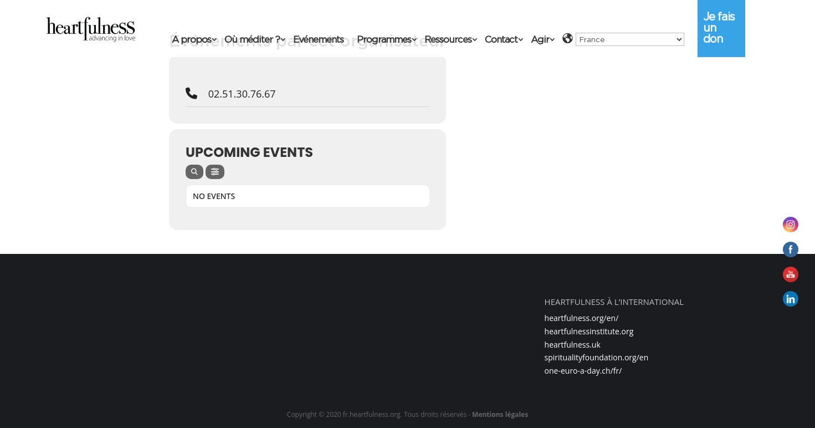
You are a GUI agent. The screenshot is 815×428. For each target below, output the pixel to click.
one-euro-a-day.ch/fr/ (583, 370)
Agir (540, 40)
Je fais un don (719, 27)
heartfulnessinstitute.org (589, 331)
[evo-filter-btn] (215, 172)
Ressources (447, 40)
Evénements (318, 40)
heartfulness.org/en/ (582, 318)
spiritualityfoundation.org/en (597, 357)
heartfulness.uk (573, 344)
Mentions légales (500, 414)
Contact (501, 40)
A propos (191, 40)
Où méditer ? (252, 40)
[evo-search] (194, 172)
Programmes (384, 40)
